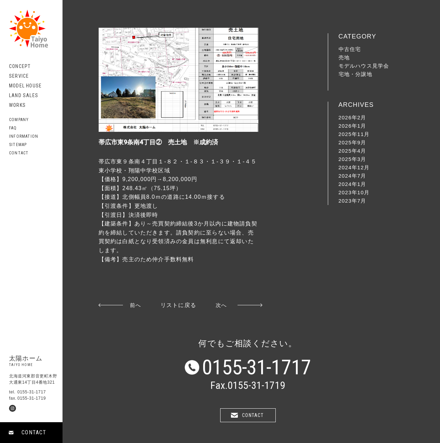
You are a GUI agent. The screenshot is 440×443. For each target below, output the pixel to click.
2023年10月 (354, 192)
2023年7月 (352, 201)
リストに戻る (178, 305)
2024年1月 (352, 184)
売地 (344, 57)
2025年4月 (352, 151)
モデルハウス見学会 (364, 66)
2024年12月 (354, 167)
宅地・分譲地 (355, 74)
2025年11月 (354, 134)
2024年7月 (352, 176)
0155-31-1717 (256, 367)
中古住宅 (350, 49)
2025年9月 (352, 142)
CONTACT (34, 432)
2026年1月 (352, 126)
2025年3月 (352, 159)
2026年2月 (352, 117)
